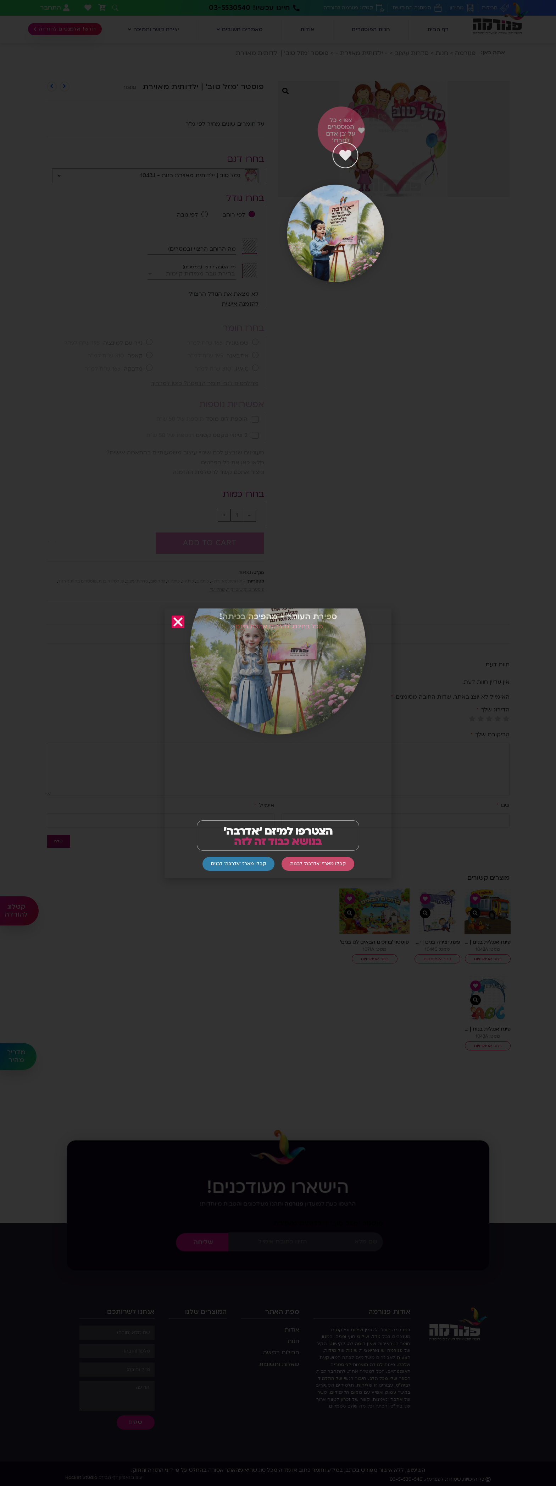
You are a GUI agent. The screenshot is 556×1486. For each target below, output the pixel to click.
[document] (278, 743)
